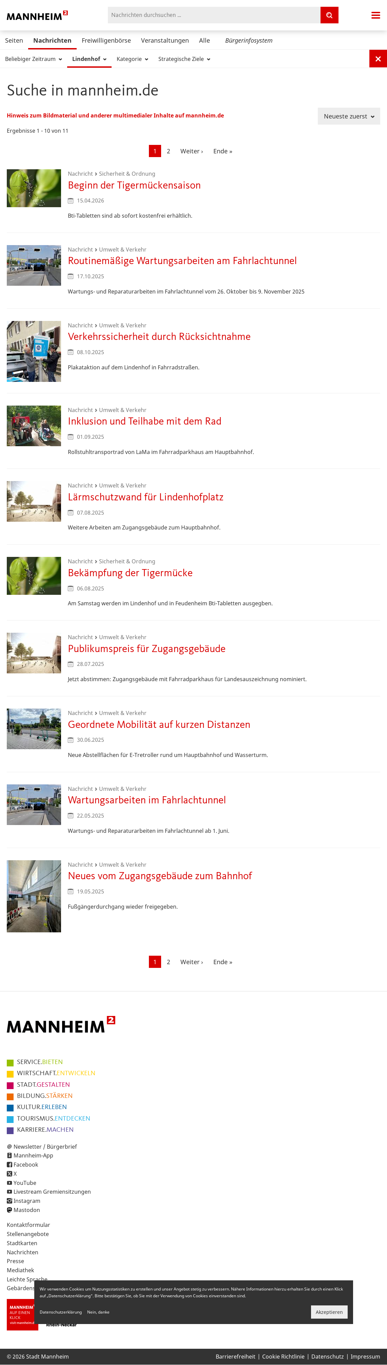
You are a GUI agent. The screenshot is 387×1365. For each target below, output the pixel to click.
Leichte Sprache (27, 1279)
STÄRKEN (45, 1096)
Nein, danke (98, 1312)
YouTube (25, 1183)
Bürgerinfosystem (249, 40)
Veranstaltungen (165, 40)
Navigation (375, 15)
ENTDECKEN (53, 1118)
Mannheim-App (33, 1155)
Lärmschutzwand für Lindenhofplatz (146, 497)
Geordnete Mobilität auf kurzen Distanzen (159, 725)
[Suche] (329, 15)
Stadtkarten (22, 1243)
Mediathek (20, 1270)
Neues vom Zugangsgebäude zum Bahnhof (160, 876)
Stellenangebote (28, 1234)
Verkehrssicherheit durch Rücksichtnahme (159, 337)
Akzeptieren (329, 1312)
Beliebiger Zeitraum (33, 59)
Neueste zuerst (349, 116)
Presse (15, 1261)
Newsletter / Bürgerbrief (45, 1146)
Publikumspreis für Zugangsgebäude (147, 649)
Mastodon (27, 1210)
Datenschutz (327, 1356)
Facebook (26, 1164)
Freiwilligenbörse (106, 40)
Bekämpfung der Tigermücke (130, 573)
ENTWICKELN (56, 1073)
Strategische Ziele (184, 59)
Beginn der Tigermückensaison (134, 185)
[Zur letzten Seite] (223, 151)
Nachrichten (52, 40)
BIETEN (40, 1062)
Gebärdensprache (30, 1288)
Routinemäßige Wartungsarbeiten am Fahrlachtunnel (182, 261)
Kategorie (132, 59)
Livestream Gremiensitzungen (52, 1191)
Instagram (27, 1201)
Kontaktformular (28, 1225)
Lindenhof (89, 59)
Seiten (14, 40)
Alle (204, 40)
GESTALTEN (43, 1085)
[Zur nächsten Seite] (192, 151)
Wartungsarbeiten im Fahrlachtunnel (147, 800)
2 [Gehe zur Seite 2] (171, 150)
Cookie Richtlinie (283, 1356)
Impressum (365, 1356)
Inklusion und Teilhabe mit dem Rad (144, 421)
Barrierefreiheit (235, 1356)
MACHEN (45, 1130)
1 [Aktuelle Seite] (157, 151)
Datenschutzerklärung (61, 1312)
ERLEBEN (42, 1107)
